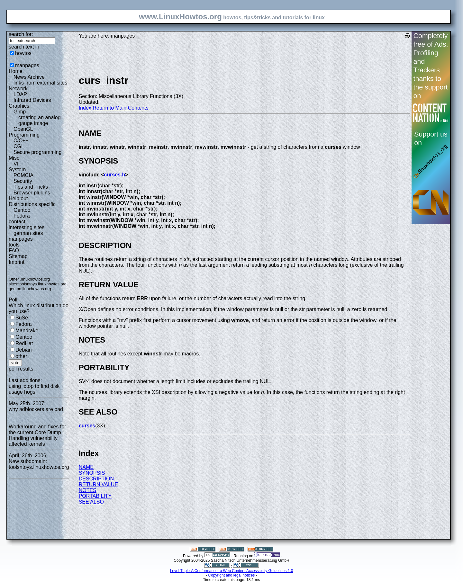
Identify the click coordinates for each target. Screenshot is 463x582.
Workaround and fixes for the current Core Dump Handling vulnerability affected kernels (37, 435)
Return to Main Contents (120, 108)
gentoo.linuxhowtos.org (30, 288)
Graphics (19, 106)
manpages (27, 65)
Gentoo (22, 210)
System (17, 169)
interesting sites (26, 227)
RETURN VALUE (98, 484)
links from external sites (40, 82)
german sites (28, 233)
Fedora (22, 216)
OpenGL (23, 129)
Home (16, 71)
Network (18, 88)
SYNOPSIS (92, 473)
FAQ (14, 250)
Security (23, 181)
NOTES (87, 490)
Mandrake (26, 330)
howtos (23, 53)
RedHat (24, 343)
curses (87, 425)
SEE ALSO (91, 502)
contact (17, 221)
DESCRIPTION (96, 478)
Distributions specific (32, 204)
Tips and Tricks (31, 187)
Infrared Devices (32, 100)
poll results (21, 369)
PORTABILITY (95, 496)
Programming (24, 135)
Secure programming (37, 152)
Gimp (20, 111)
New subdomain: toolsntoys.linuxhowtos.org (39, 464)
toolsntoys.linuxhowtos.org (42, 284)
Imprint (16, 262)
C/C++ (21, 140)
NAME (86, 467)
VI (16, 163)
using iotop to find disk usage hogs (34, 389)
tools (14, 244)
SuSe (21, 317)
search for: (21, 34)
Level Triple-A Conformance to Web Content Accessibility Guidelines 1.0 (231, 571)
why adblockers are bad (36, 409)
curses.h (114, 174)
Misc (14, 158)
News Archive (29, 77)
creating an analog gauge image (39, 120)
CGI (18, 146)
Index (85, 108)
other (21, 356)
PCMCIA (23, 175)
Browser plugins (32, 192)
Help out (18, 198)
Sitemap (18, 256)
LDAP (20, 94)
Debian (23, 350)
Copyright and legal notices (231, 575)
